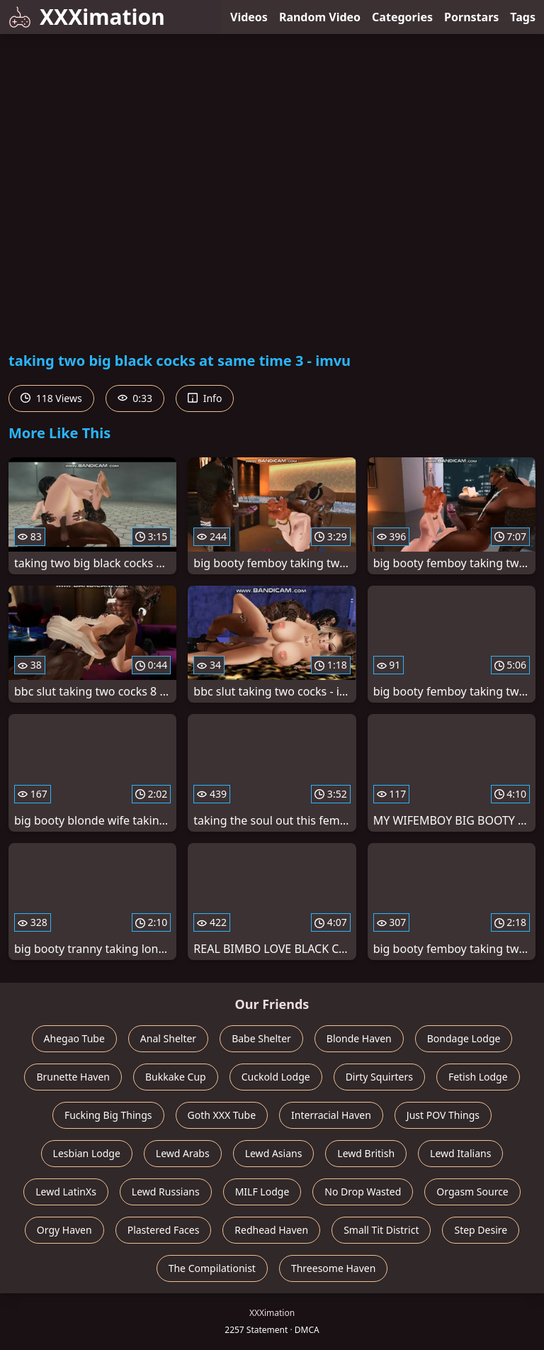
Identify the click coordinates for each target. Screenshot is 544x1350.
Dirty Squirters (379, 1076)
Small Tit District (381, 1230)
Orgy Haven (64, 1230)
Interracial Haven (331, 1115)
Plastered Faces (164, 1230)
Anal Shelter (168, 1038)
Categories (402, 17)
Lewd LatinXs (65, 1191)
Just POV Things (443, 1115)
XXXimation (86, 16)
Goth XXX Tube (222, 1115)
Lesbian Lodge (86, 1153)
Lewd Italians (460, 1153)
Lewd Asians (273, 1153)
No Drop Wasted (362, 1191)
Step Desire (480, 1230)
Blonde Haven (359, 1038)
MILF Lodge (262, 1191)
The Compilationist (212, 1268)
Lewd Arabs (183, 1153)
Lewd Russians (166, 1191)
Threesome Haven (333, 1268)
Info (205, 398)
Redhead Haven (271, 1230)
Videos (249, 17)
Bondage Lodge (464, 1038)
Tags (523, 17)
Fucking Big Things (108, 1115)
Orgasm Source (472, 1191)
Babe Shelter (261, 1038)
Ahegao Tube (74, 1038)
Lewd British (366, 1153)
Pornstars (471, 17)
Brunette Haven (73, 1076)
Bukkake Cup (175, 1076)
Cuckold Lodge (276, 1076)
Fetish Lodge (478, 1076)
